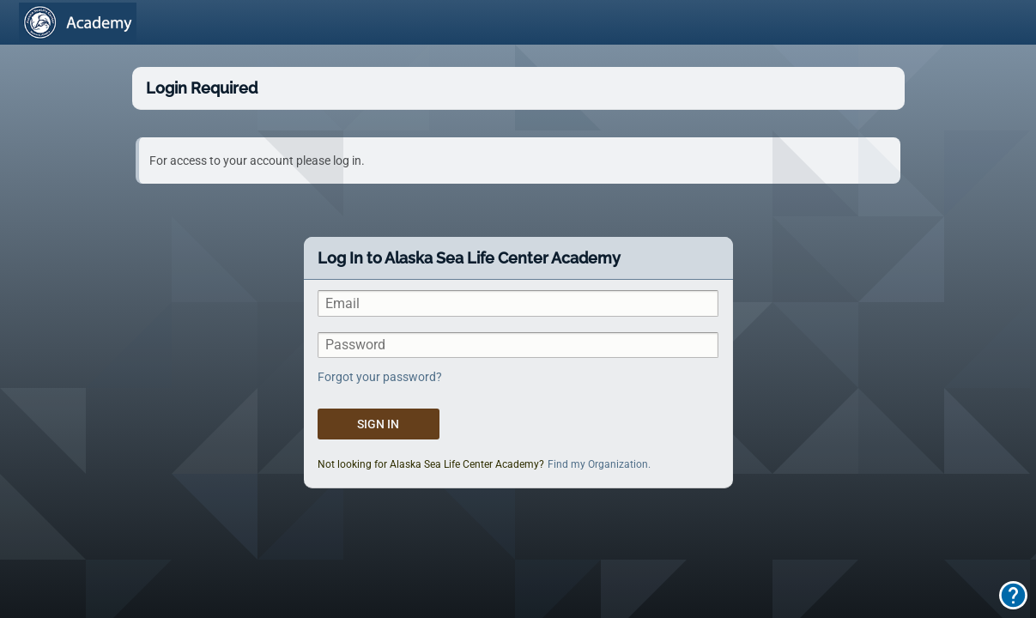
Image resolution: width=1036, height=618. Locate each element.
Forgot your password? (380, 377)
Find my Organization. (599, 464)
